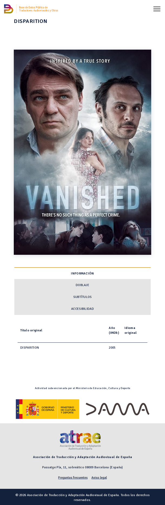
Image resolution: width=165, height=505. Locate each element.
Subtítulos (82, 297)
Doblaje (82, 285)
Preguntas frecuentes (73, 478)
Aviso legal (99, 478)
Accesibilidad (82, 309)
